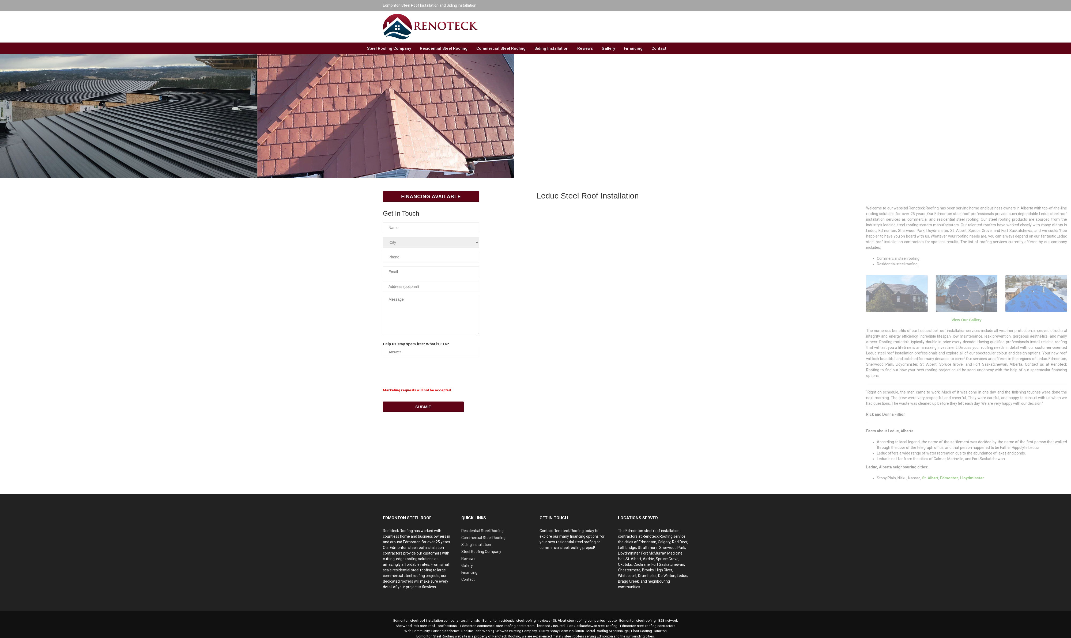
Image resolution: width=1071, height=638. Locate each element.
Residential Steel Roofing (443, 48)
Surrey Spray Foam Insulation (561, 631)
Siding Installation (551, 48)
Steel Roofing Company (389, 48)
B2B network (668, 620)
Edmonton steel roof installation (418, 620)
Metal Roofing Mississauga (607, 631)
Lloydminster (629, 553)
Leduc (682, 576)
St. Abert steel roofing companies (579, 620)
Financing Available (431, 196)
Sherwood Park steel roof (415, 626)
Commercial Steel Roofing (501, 48)
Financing (633, 48)
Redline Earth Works (476, 631)
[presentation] (423, 371)
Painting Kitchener (445, 631)
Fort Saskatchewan (667, 564)
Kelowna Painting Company (516, 631)
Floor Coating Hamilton (649, 631)
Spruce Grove (667, 559)
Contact (658, 48)
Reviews (585, 48)
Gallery (608, 48)
